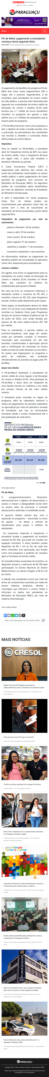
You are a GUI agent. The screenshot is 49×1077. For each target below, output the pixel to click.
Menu (4, 31)
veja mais (30, 5)
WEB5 (42, 1067)
